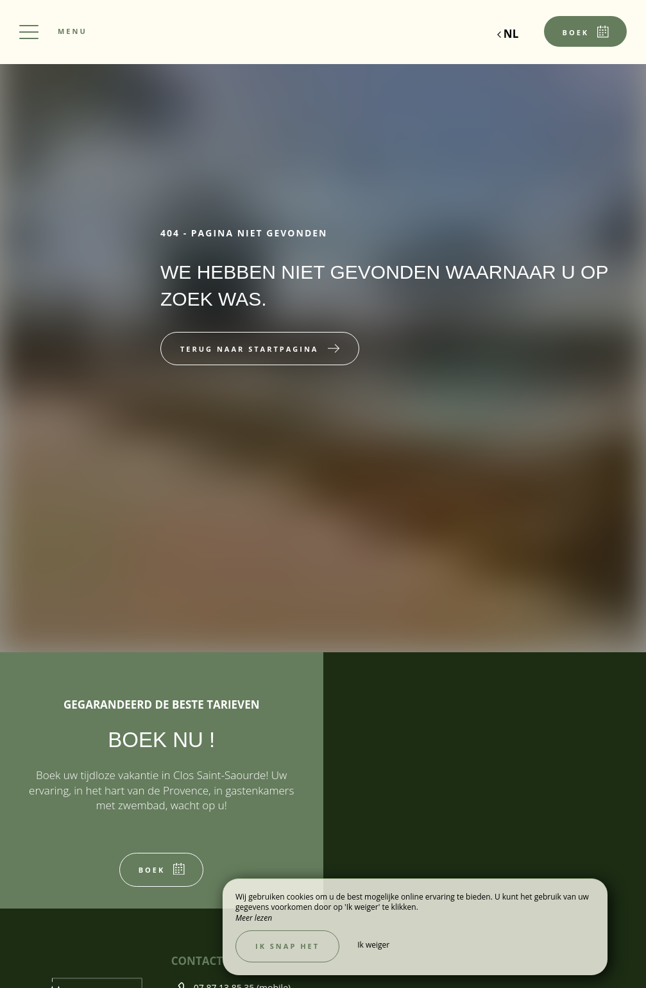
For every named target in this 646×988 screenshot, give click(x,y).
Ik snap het (287, 946)
